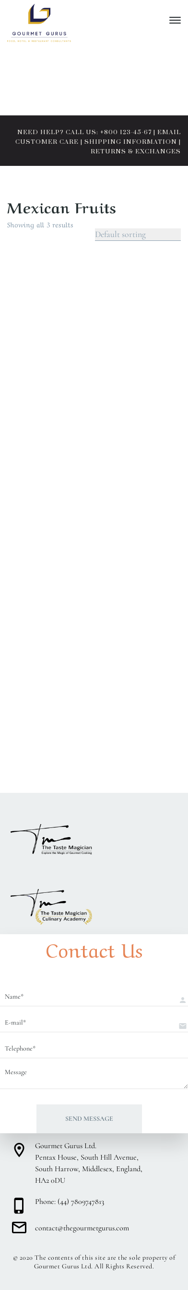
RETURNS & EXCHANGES (136, 151)
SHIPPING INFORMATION (130, 142)
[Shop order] (138, 234)
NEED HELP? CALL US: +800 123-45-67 (84, 132)
